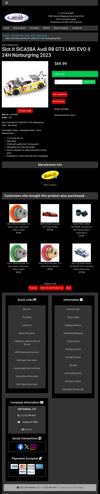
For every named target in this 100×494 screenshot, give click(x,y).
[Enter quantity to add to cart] (69, 82)
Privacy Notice (73, 341)
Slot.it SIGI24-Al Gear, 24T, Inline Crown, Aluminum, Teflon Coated (18, 266)
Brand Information (27, 333)
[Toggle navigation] (6, 3)
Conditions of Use (73, 349)
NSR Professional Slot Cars (27, 352)
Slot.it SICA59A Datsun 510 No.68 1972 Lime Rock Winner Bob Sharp (81, 266)
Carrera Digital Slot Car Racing (27, 368)
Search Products (61, 28)
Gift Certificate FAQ (73, 373)
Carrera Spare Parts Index (27, 376)
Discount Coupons (73, 381)
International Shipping (73, 333)
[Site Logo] (18, 16)
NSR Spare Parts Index (27, 360)
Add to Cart (89, 82)
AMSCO (46, 28)
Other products (49, 185)
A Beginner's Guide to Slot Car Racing (27, 342)
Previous (33, 288)
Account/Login (73, 309)
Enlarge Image (25, 111)
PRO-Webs (78, 487)
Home (6, 28)
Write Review (58, 101)
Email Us (27, 429)
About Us (27, 309)
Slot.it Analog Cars (39, 35)
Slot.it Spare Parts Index (26, 384)
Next (69, 288)
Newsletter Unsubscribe (73, 389)
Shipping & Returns (73, 325)
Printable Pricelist (73, 357)
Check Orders (73, 317)
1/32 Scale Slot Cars (20, 35)
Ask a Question (59, 94)
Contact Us (77, 28)
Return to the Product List (52, 288)
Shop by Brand (19, 28)
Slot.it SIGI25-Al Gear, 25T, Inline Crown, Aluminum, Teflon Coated (18, 227)
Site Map (73, 365)
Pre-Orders (34, 28)
